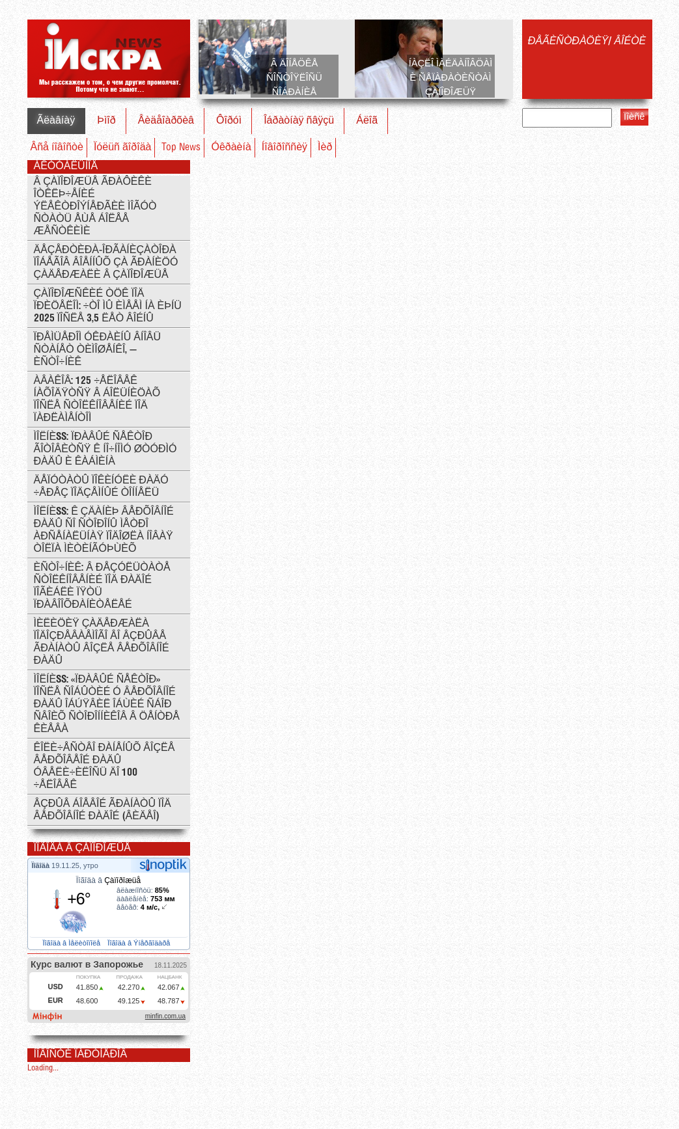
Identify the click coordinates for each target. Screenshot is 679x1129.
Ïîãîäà (42, 865)
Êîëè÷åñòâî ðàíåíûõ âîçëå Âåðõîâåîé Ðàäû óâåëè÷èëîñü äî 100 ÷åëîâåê (104, 766)
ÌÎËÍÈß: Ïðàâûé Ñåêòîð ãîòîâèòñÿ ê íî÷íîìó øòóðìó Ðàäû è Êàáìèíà (105, 449)
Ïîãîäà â (108, 880)
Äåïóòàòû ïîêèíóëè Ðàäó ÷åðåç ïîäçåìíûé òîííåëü (101, 487)
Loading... (43, 1068)
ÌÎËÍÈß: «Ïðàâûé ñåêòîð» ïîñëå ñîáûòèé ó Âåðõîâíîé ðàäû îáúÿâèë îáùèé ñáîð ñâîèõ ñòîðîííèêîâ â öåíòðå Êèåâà (107, 704)
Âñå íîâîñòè (57, 147)
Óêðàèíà (231, 147)
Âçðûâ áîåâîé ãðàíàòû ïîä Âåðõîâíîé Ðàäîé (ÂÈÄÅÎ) (102, 810)
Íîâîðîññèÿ (284, 147)
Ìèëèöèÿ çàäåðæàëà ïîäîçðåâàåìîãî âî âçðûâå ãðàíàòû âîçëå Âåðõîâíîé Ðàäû (101, 642)
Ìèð (325, 147)
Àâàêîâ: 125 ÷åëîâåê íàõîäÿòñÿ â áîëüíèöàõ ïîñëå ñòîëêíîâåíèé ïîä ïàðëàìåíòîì (97, 399)
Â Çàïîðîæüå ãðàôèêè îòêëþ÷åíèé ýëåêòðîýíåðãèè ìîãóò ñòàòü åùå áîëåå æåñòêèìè (95, 206)
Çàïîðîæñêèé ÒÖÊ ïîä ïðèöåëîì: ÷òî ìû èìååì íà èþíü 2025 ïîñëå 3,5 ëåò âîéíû (108, 306)
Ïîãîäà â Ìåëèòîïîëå (72, 943)
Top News (181, 147)
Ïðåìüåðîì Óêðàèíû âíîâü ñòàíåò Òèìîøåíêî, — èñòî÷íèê (97, 350)
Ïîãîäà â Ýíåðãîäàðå (139, 943)
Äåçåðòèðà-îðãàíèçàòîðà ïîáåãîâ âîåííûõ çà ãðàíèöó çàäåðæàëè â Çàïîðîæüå (106, 262)
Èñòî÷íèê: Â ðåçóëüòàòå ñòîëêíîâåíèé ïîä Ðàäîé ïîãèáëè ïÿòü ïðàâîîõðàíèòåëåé (102, 586)
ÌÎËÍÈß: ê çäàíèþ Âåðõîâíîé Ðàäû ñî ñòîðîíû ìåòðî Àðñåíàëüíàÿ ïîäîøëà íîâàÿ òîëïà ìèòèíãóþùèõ (104, 530)
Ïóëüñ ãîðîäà (123, 147)
